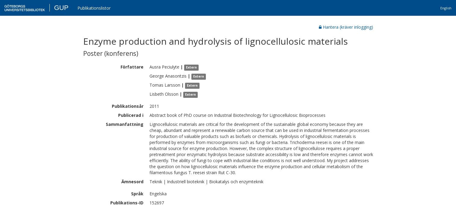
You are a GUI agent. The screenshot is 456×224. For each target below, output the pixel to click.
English (445, 8)
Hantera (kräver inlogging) (346, 27)
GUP (61, 7)
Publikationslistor (94, 8)
